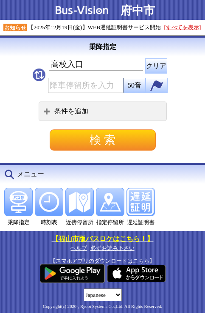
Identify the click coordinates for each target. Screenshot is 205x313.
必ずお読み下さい (112, 248)
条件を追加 (65, 111)
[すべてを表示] (182, 27)
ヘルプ (78, 248)
